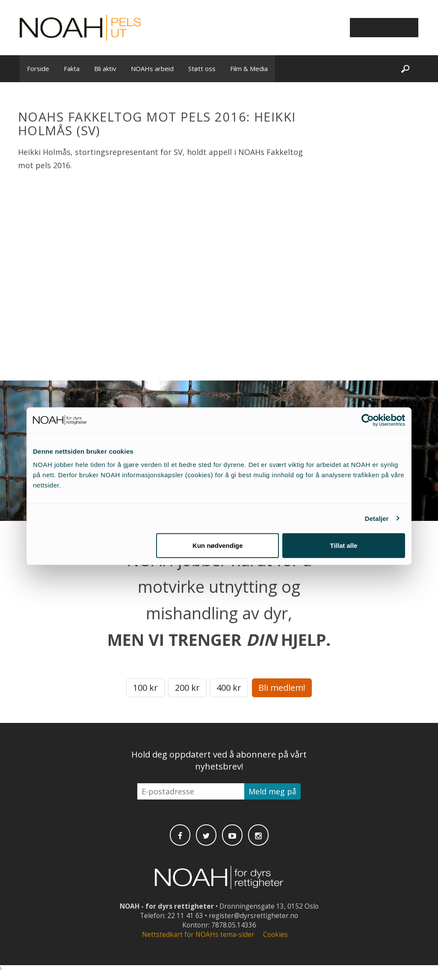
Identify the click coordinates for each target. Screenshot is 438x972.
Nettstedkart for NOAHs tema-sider (198, 934)
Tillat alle (343, 545)
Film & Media (249, 68)
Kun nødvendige (217, 545)
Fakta (72, 68)
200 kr (187, 687)
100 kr (145, 687)
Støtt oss (202, 68)
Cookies (275, 934)
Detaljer (377, 518)
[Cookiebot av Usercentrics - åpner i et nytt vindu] (367, 419)
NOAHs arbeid (152, 68)
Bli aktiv (105, 68)
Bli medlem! (281, 687)
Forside (38, 68)
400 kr (228, 687)
